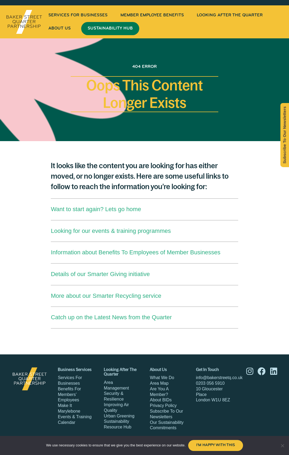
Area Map (159, 383)
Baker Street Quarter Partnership (24, 22)
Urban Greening (119, 416)
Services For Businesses (78, 15)
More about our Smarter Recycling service (106, 295)
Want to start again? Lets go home (96, 209)
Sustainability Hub (110, 28)
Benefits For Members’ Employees (69, 394)
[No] (282, 445)
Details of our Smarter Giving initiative (100, 274)
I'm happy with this (215, 445)
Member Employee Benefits (152, 15)
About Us (59, 28)
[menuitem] (78, 15)
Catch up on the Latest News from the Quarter (111, 317)
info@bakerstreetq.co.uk (219, 377)
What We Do (162, 377)
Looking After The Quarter (230, 15)
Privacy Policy (163, 405)
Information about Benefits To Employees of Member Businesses (135, 252)
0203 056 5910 (210, 383)
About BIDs (161, 400)
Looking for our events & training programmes (111, 231)
